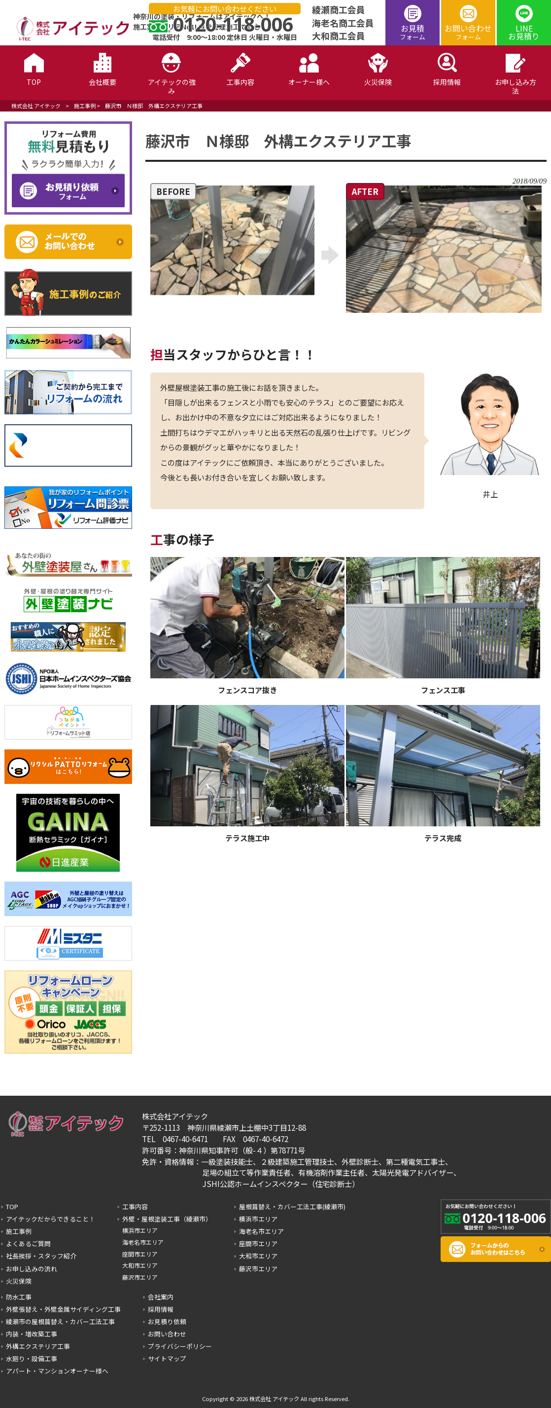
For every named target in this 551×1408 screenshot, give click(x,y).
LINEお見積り (524, 32)
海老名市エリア (143, 1242)
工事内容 (135, 1206)
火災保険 (19, 1281)
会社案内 (160, 1296)
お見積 (412, 31)
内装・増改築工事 (31, 1333)
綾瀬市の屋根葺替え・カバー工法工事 (60, 1321)
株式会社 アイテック (36, 106)
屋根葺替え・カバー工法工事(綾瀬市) (292, 1206)
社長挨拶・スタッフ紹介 (41, 1255)
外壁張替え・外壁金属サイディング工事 (63, 1309)
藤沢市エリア (140, 1277)
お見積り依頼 (167, 1321)
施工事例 (85, 106)
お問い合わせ (468, 31)
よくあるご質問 (28, 1243)
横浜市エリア (140, 1230)
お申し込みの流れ (31, 1268)
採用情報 (160, 1309)
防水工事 (19, 1296)
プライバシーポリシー (180, 1346)
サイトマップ (167, 1358)
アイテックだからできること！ (50, 1218)
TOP (12, 1206)
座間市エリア (140, 1254)
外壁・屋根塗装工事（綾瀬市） (167, 1218)
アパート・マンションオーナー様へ (57, 1370)
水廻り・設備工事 (31, 1358)
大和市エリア (140, 1265)
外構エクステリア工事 (38, 1346)
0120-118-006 (233, 24)
